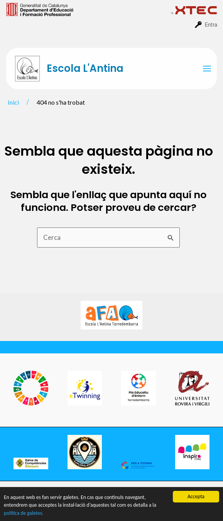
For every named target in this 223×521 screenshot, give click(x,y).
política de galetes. (24, 513)
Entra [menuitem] (211, 25)
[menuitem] (88, 9)
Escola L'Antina (85, 68)
